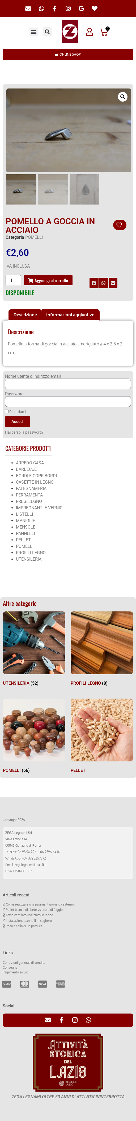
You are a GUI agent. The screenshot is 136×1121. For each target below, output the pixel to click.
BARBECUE (26, 468)
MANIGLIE (25, 520)
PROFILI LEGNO (31, 552)
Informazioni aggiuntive (70, 314)
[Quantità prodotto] (13, 280)
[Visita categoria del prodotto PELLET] (102, 736)
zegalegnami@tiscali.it (30, 864)
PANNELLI (25, 533)
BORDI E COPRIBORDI (36, 475)
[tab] (25, 314)
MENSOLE (25, 526)
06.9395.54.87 (50, 852)
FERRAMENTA (29, 494)
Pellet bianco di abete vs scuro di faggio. (34, 909)
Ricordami (15, 411)
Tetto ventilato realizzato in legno (29, 915)
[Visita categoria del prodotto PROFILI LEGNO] (102, 649)
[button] (33, 32)
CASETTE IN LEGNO (35, 481)
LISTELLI (24, 513)
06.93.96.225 (27, 852)
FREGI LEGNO (29, 500)
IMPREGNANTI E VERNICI (39, 507)
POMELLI (34, 236)
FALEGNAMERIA (31, 488)
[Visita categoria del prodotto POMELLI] (34, 736)
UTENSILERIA (28, 558)
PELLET (23, 539)
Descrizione (25, 314)
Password (14, 393)
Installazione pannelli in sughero (28, 920)
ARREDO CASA (30, 462)
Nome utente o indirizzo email (33, 376)
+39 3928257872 (34, 858)
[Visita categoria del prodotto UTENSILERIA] (34, 649)
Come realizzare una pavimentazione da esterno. (40, 904)
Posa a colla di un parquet (23, 926)
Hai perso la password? (24, 432)
